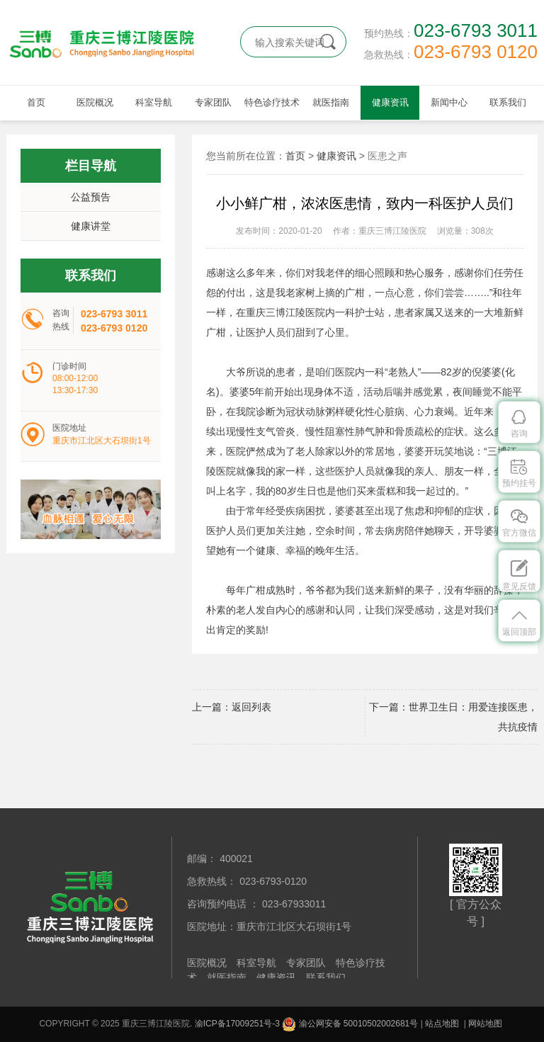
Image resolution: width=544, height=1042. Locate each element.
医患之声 (387, 156)
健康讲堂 (90, 226)
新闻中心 (449, 102)
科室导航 (153, 102)
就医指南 (330, 102)
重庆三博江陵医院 (112, 42)
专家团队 (213, 102)
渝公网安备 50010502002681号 (350, 1024)
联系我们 (507, 102)
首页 (36, 102)
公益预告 (90, 197)
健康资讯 (390, 102)
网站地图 (485, 1024)
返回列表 (251, 707)
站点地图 (442, 1024)
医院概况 (94, 102)
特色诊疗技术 (272, 102)
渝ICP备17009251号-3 (237, 1024)
